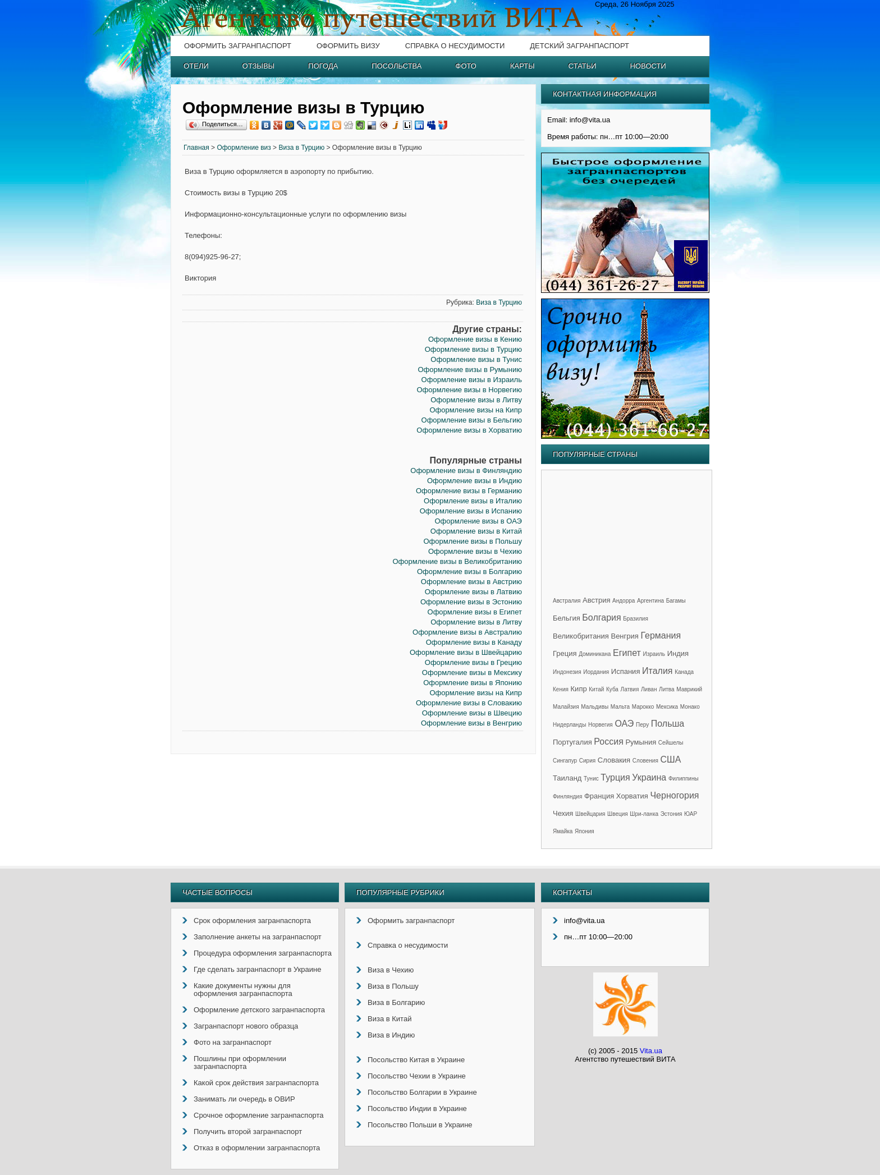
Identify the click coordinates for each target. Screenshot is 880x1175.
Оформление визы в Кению (475, 339)
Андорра (623, 601)
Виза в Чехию (391, 970)
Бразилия (635, 619)
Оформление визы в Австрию (471, 581)
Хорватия (632, 796)
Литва (667, 689)
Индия (678, 653)
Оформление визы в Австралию (467, 632)
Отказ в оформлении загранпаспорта (257, 1148)
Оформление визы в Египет (475, 612)
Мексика (667, 707)
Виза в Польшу (393, 986)
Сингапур (565, 761)
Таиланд (567, 778)
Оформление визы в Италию (473, 501)
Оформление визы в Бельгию (471, 420)
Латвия (630, 689)
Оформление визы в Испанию (471, 511)
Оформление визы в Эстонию (471, 602)
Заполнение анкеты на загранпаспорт (258, 937)
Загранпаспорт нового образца (246, 1026)
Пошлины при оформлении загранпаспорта (240, 1062)
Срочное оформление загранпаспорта (259, 1115)
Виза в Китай (389, 1019)
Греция (565, 653)
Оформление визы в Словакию (469, 703)
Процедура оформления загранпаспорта (263, 953)
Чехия (563, 813)
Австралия (566, 601)
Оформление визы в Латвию (473, 592)
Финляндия (567, 796)
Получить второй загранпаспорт (248, 1131)
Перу (642, 725)
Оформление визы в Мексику (472, 672)
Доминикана (595, 654)
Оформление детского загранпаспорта (259, 1010)
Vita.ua (651, 1051)
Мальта (620, 707)
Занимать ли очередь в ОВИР (244, 1099)
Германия (660, 635)
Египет (627, 653)
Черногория (674, 795)
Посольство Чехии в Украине (417, 1076)
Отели (196, 66)
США (670, 759)
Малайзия (566, 707)
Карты (522, 66)
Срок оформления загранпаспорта (252, 920)
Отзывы (258, 66)
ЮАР (690, 814)
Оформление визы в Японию (472, 682)
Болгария (601, 617)
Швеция (617, 814)
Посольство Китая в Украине (416, 1059)
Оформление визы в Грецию (473, 662)
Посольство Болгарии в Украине (422, 1092)
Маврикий (689, 689)
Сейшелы (671, 743)
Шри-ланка (644, 814)
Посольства (396, 66)
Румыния (640, 742)
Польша (667, 723)
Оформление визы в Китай (476, 531)
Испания (625, 671)
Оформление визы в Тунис (476, 359)
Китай (596, 689)
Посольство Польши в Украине (420, 1125)
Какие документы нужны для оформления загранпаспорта (243, 989)
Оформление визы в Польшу (472, 541)
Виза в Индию (391, 1035)
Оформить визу (348, 46)
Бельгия (566, 618)
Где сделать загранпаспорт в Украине (257, 969)
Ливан (649, 689)
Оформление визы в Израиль (471, 379)
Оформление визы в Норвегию (469, 389)
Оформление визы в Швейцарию (466, 652)
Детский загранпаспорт (579, 46)
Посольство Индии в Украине (417, 1108)
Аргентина (650, 601)
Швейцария (590, 814)
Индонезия (567, 672)
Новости (648, 66)
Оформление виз (244, 148)
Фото (465, 66)
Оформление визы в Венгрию (471, 723)
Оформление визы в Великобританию (456, 561)
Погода (323, 66)
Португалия (572, 742)
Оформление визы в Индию (474, 480)
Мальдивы (594, 707)
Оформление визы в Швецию (472, 713)
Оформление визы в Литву (476, 400)
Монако (690, 707)
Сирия (587, 761)
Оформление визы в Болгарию (469, 571)
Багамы (676, 601)
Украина (649, 777)
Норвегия (600, 725)
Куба (612, 689)
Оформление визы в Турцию (473, 349)
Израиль (654, 654)
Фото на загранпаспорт (233, 1042)
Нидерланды (569, 725)
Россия (608, 741)
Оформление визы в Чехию (475, 551)
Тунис (591, 778)
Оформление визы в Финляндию (466, 470)
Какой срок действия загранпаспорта (256, 1082)
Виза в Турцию (301, 148)
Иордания (596, 672)
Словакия (614, 760)
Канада (684, 672)
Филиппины (683, 778)
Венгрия (624, 636)
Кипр (579, 689)
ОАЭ (624, 723)
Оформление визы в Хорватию (469, 430)
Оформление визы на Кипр (475, 410)
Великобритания (581, 636)
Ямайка (562, 831)
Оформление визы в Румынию (470, 369)
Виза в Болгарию (396, 1002)
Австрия (596, 600)
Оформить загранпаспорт (237, 46)
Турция (615, 777)
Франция (599, 796)
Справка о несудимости (455, 46)
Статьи (583, 66)
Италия (657, 671)
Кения (561, 689)
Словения (645, 761)
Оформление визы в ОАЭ (477, 521)
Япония (584, 831)
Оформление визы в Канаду (474, 642)
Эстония (671, 814)
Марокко (643, 707)
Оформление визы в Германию (469, 490)
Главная (196, 148)
